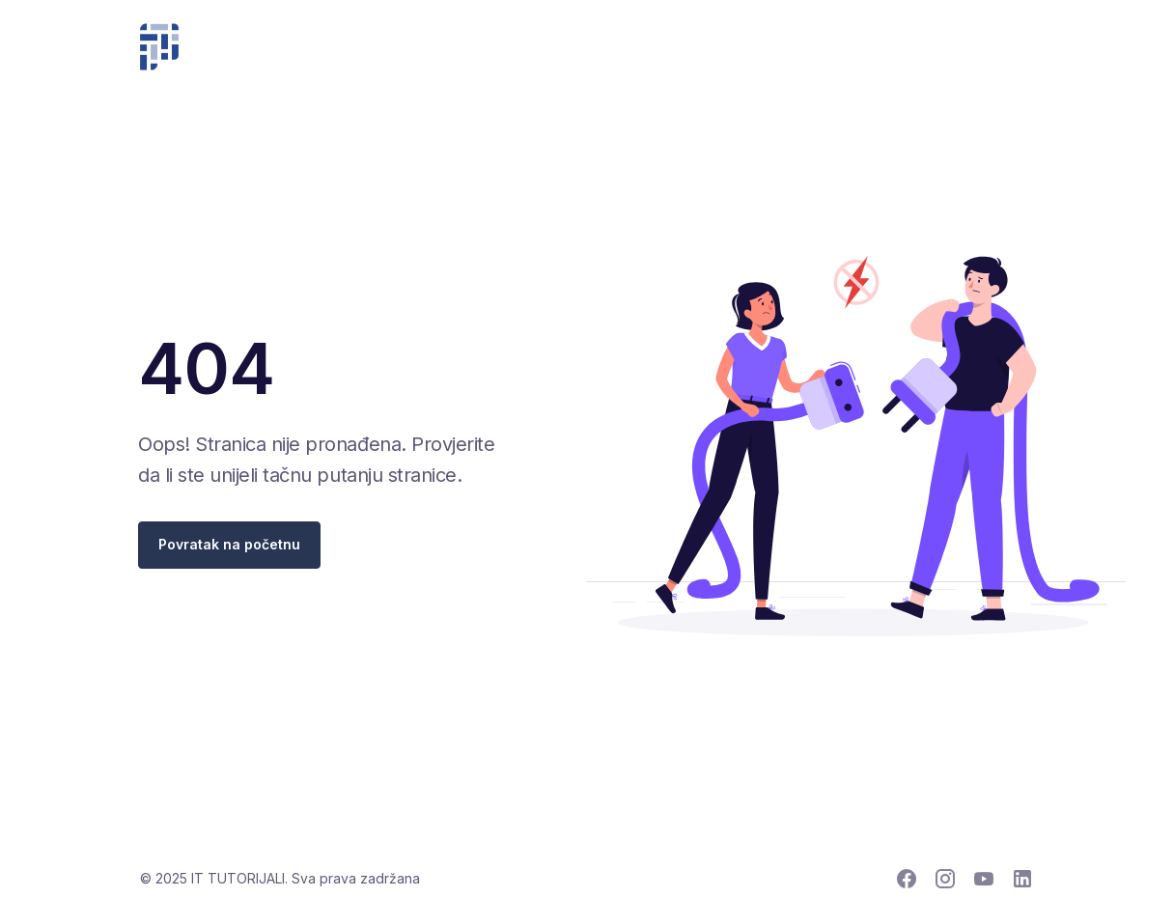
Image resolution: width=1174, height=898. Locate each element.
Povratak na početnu (229, 544)
